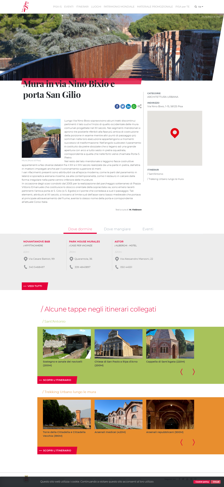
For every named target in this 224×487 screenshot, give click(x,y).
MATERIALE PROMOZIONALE (155, 6)
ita (200, 6)
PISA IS (56, 6)
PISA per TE (182, 6)
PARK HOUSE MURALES (84, 242)
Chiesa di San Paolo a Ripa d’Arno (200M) (116, 365)
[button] (139, 106)
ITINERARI (81, 6)
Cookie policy (202, 482)
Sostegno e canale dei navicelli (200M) (62, 365)
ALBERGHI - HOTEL (126, 247)
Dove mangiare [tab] (117, 230)
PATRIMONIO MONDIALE (118, 6)
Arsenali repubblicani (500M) (165, 433)
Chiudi (215, 482)
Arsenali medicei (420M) (110, 433)
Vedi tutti (35, 287)
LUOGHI (96, 6)
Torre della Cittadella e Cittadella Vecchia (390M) (64, 435)
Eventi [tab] (147, 230)
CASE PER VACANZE (81, 247)
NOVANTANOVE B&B (36, 242)
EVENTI (68, 6)
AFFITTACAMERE (33, 247)
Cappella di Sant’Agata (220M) (165, 363)
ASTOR (119, 242)
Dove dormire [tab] (80, 230)
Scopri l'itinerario (57, 381)
